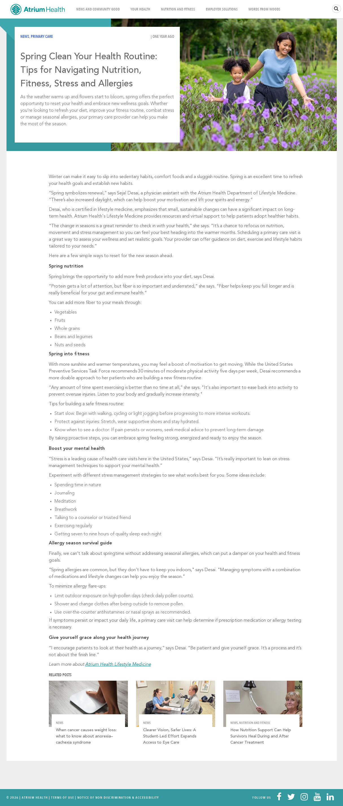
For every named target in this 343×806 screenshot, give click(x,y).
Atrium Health (35, 797)
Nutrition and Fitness (178, 9)
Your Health (140, 9)
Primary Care (42, 36)
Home (37, 9)
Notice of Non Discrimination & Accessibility (118, 797)
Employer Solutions (222, 9)
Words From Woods (264, 9)
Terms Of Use (62, 797)
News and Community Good (98, 9)
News (24, 36)
